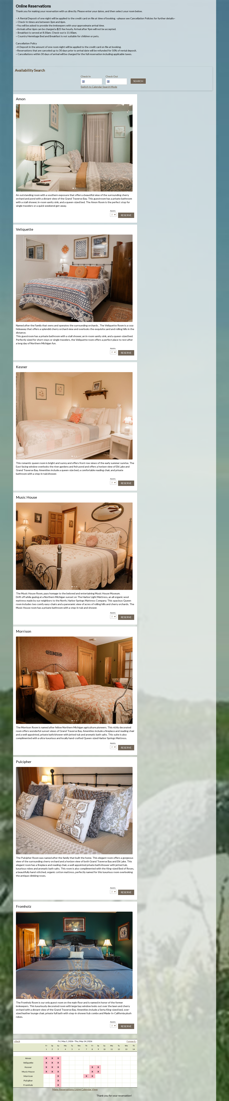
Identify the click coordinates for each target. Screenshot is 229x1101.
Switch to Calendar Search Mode (99, 86)
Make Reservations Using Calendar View (75, 1089)
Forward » (131, 1041)
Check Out (112, 76)
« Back (17, 1041)
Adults (113, 211)
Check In (86, 76)
